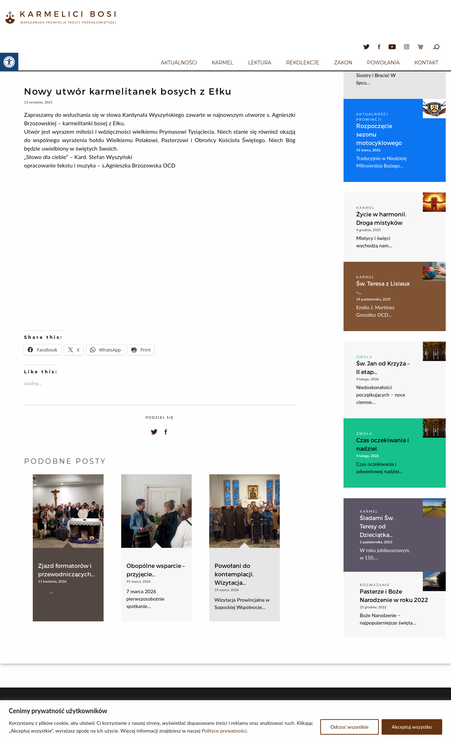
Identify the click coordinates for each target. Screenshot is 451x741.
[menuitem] (179, 61)
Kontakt (426, 62)
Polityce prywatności (224, 731)
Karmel (222, 62)
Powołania (383, 62)
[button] (9, 62)
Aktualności (179, 62)
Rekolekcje (302, 62)
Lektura (259, 62)
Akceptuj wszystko (412, 727)
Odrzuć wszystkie (349, 727)
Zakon (343, 62)
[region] (225, 720)
